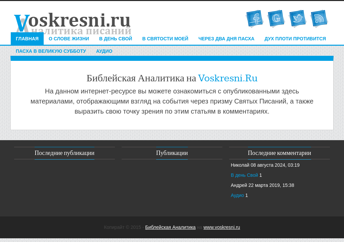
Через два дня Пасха (227, 38)
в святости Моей (165, 38)
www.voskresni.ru (222, 227)
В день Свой (244, 175)
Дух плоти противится (295, 38)
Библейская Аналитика (170, 227)
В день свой (115, 38)
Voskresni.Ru (228, 78)
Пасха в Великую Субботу (51, 51)
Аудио (104, 51)
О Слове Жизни (69, 38)
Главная (27, 38)
